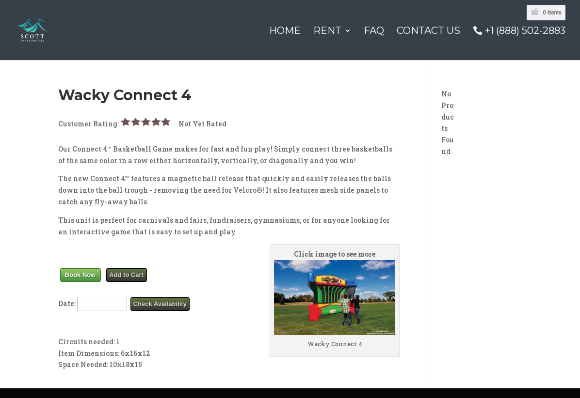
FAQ (374, 31)
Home (285, 31)
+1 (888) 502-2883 (525, 31)
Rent (327, 31)
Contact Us (428, 31)
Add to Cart (126, 274)
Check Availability (160, 303)
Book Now (80, 274)
